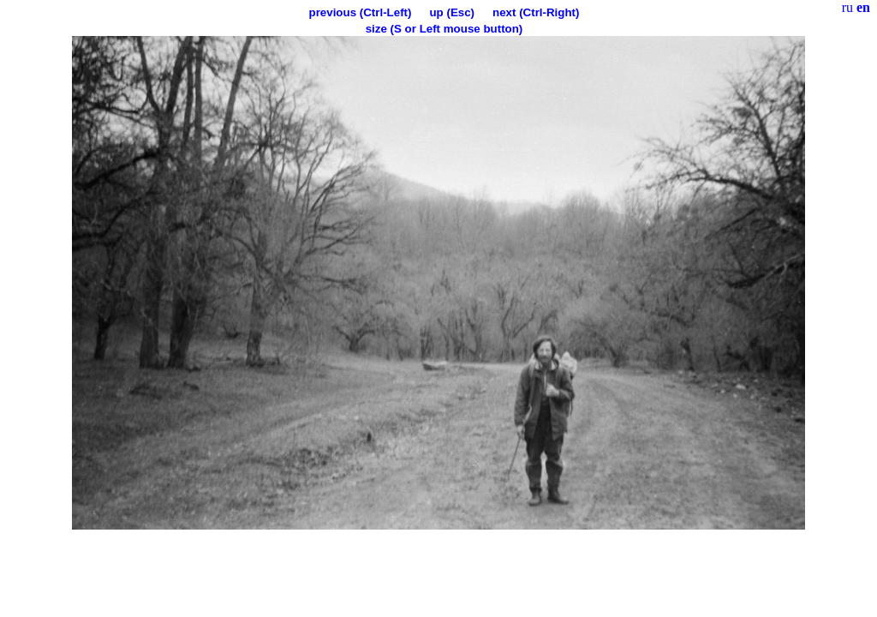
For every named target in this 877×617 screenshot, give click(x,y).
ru (847, 7)
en (863, 7)
